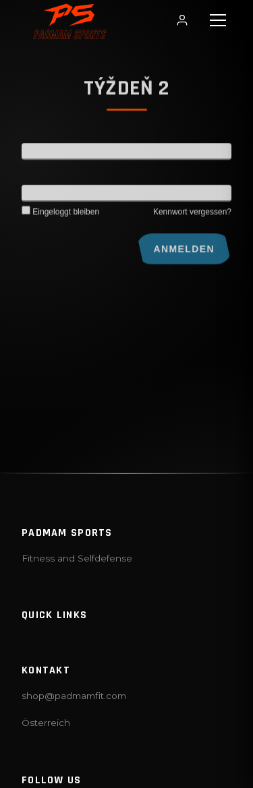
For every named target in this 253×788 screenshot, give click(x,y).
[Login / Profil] (182, 20)
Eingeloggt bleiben (60, 214)
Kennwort (41, 195)
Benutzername (52, 153)
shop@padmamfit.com (74, 695)
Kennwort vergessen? (192, 214)
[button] (217, 20)
